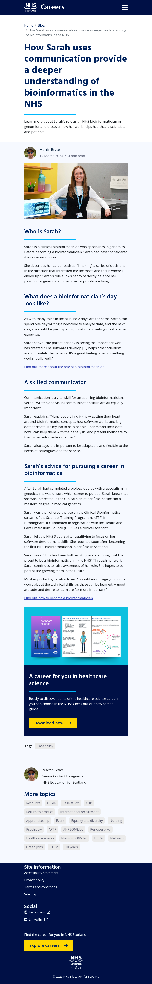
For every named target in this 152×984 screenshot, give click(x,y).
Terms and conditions (40, 887)
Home (28, 25)
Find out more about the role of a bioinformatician (64, 366)
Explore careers (44, 945)
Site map (30, 894)
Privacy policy (34, 880)
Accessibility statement (41, 873)
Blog (41, 25)
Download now (48, 723)
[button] (124, 7)
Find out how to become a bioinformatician (58, 598)
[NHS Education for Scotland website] (76, 962)
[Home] (43, 7)
